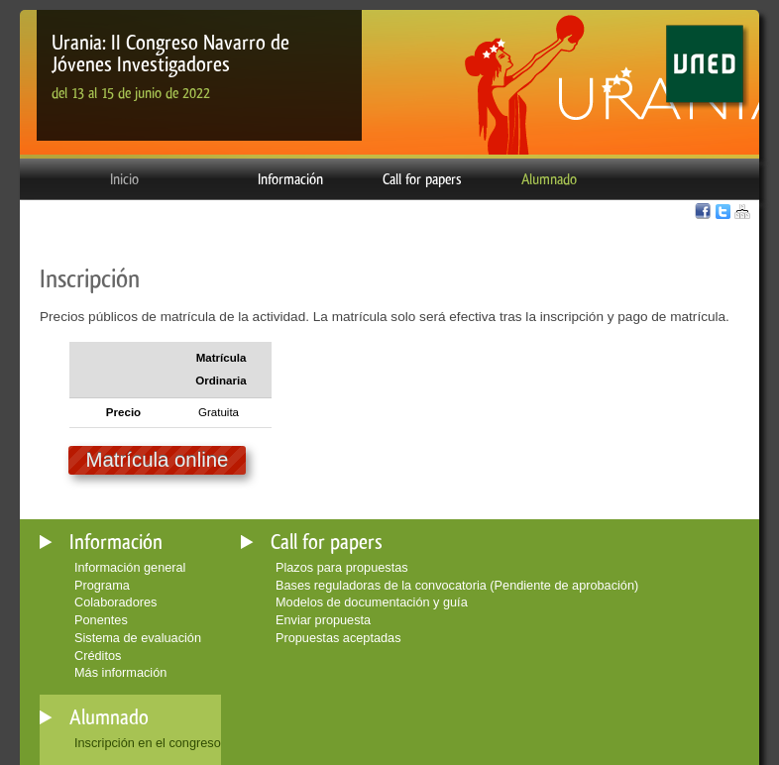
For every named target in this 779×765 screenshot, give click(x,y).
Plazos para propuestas (342, 567)
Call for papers (422, 179)
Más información (120, 672)
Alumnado (549, 179)
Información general (129, 567)
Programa (102, 585)
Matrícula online (157, 460)
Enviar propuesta (323, 619)
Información (290, 179)
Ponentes (101, 619)
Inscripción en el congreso (147, 742)
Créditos (97, 655)
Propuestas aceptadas (338, 637)
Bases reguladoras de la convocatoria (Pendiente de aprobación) (457, 585)
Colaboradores (115, 602)
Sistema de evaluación (137, 637)
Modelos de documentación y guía (372, 602)
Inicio (124, 179)
